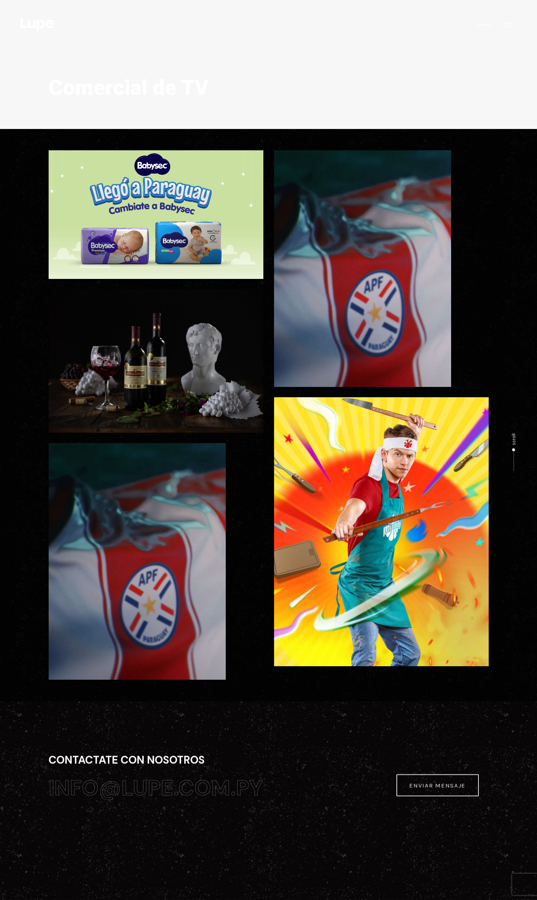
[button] (497, 25)
